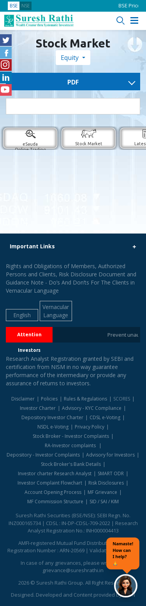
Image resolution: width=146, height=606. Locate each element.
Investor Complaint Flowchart (50, 483)
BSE (14, 5)
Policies (49, 398)
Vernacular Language (55, 311)
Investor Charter (38, 408)
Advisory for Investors (110, 454)
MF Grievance (102, 492)
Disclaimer (23, 398)
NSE (25, 5)
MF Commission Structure (55, 501)
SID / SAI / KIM (104, 501)
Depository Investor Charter (52, 417)
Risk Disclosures (106, 483)
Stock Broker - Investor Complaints (71, 436)
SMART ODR (111, 473)
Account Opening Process (53, 492)
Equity (70, 57)
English (22, 315)
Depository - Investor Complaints (43, 454)
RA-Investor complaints (71, 445)
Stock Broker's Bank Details (71, 464)
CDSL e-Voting (105, 417)
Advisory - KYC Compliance (91, 408)
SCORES (121, 398)
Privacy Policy (89, 426)
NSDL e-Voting (53, 426)
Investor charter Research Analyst (54, 473)
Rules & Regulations (85, 398)
